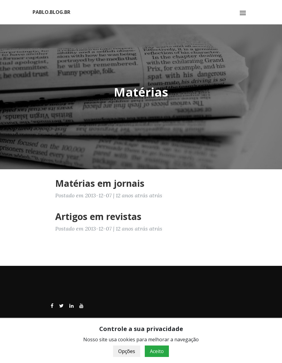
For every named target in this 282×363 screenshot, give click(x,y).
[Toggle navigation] (243, 13)
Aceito (157, 351)
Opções (126, 351)
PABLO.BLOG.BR (51, 12)
